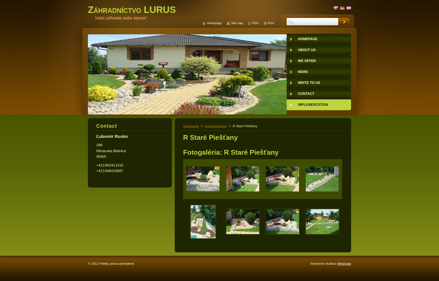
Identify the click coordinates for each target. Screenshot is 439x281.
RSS (255, 23)
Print (271, 23)
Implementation (216, 126)
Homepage (191, 126)
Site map (237, 23)
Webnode (344, 263)
